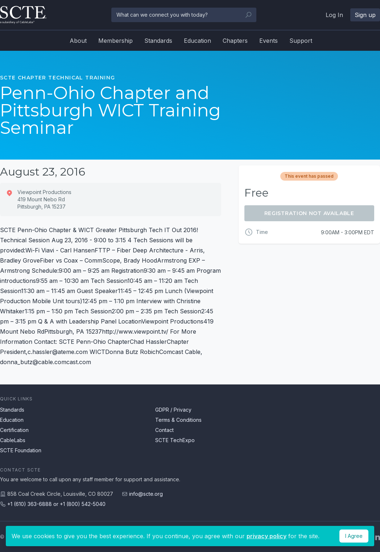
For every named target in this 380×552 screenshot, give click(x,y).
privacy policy (266, 536)
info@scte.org (146, 494)
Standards (158, 40)
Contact (164, 430)
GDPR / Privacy (173, 410)
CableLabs (12, 440)
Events (268, 40)
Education (197, 40)
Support (300, 40)
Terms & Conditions (178, 420)
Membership (115, 40)
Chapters (235, 40)
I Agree (354, 536)
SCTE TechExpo (175, 440)
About (78, 40)
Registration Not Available (309, 213)
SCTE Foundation (20, 450)
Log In (334, 14)
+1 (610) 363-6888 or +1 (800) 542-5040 (56, 504)
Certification (14, 430)
